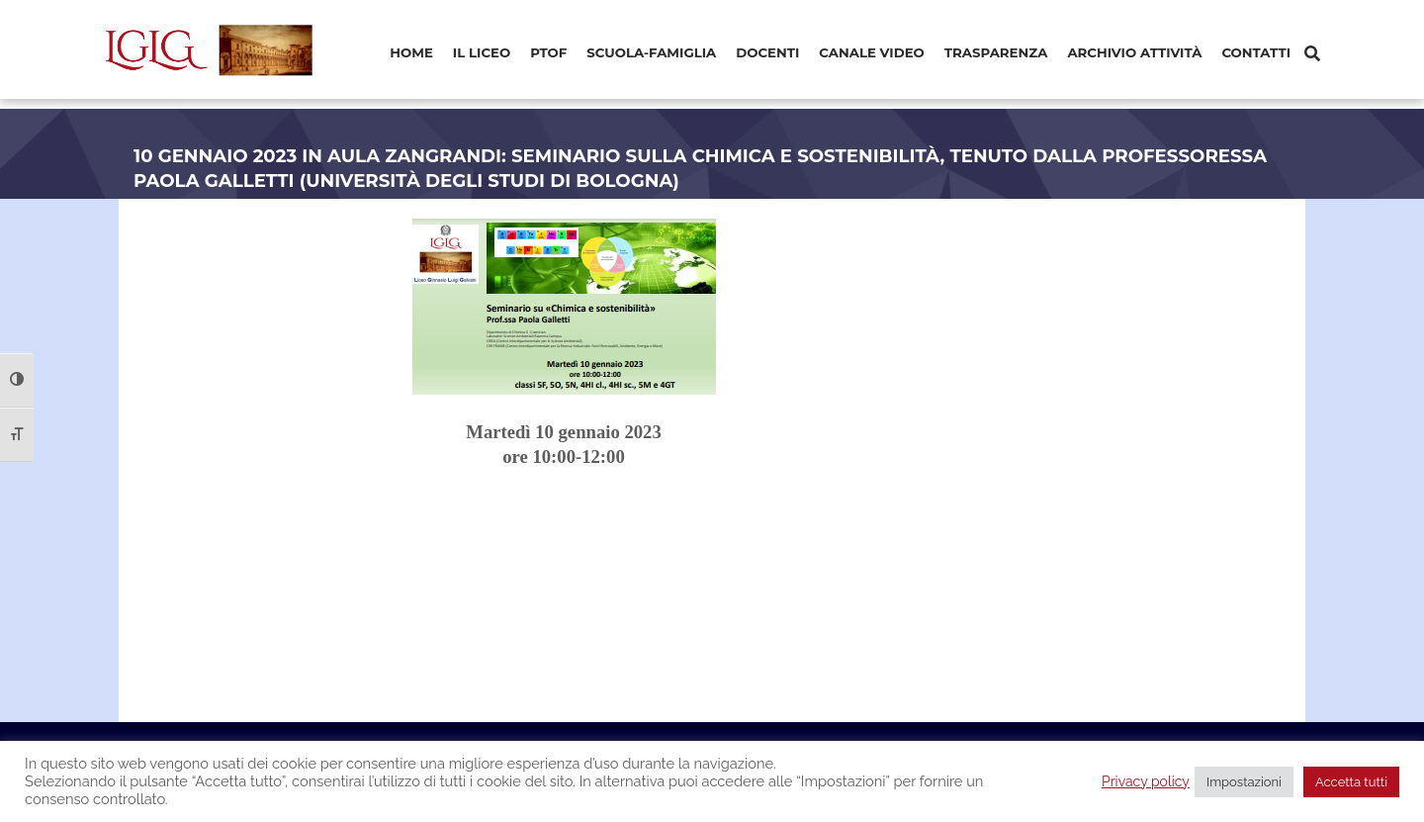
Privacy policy (1146, 781)
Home (411, 52)
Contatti (1255, 52)
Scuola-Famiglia (651, 52)
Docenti (767, 52)
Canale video (872, 52)
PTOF (548, 52)
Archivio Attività (1134, 52)
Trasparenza (996, 52)
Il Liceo (481, 52)
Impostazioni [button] (1244, 782)
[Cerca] (1312, 54)
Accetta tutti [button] (1351, 782)
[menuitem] (411, 54)
